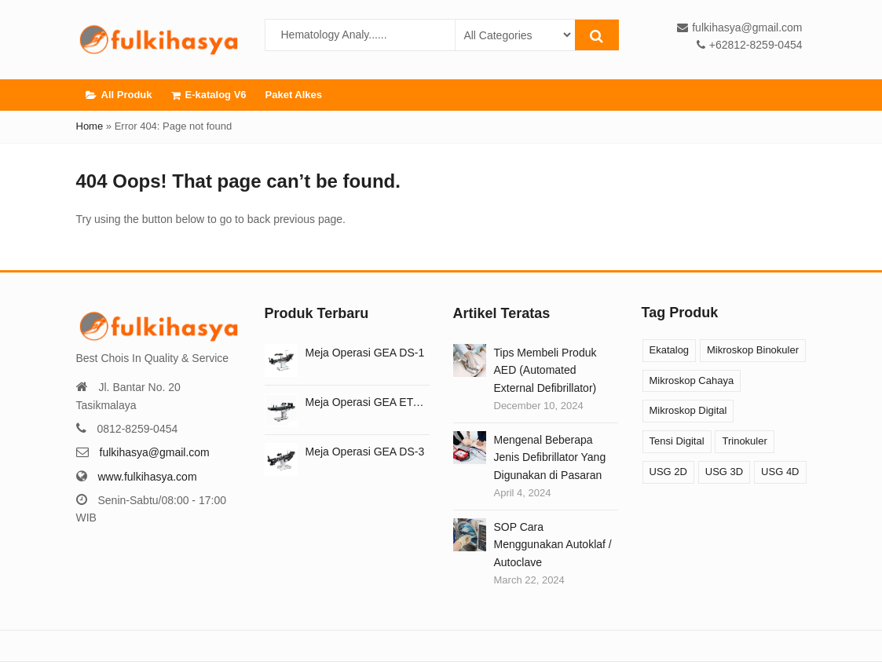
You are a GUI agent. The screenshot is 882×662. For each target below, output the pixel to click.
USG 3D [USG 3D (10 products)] (724, 471)
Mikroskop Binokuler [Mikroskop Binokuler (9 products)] (753, 350)
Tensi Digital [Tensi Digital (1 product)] (677, 441)
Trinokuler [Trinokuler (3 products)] (744, 441)
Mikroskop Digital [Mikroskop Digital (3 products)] (688, 410)
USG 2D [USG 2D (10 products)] (668, 471)
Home (90, 126)
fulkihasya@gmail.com (155, 452)
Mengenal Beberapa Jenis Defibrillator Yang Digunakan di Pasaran (550, 457)
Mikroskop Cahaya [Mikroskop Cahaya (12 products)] (692, 380)
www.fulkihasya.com (147, 476)
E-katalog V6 (209, 95)
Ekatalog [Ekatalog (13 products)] (670, 350)
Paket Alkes (294, 95)
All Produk (119, 95)
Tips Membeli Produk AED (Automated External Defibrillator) (545, 370)
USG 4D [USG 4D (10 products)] (780, 471)
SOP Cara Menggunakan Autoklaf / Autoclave (553, 545)
